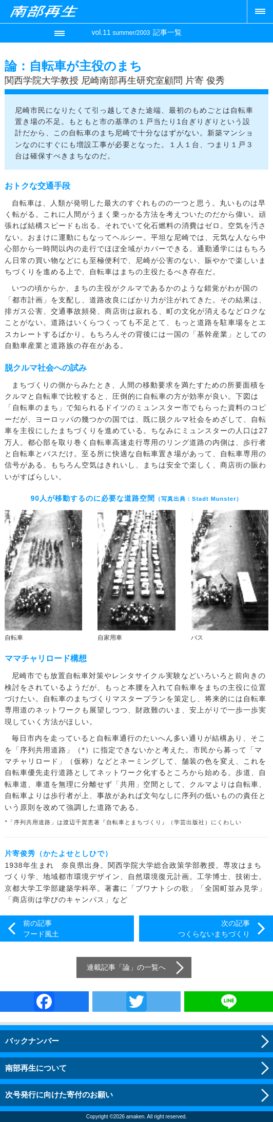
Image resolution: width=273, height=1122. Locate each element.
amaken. (136, 1116)
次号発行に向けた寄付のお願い (59, 1094)
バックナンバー (32, 1040)
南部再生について (36, 1068)
